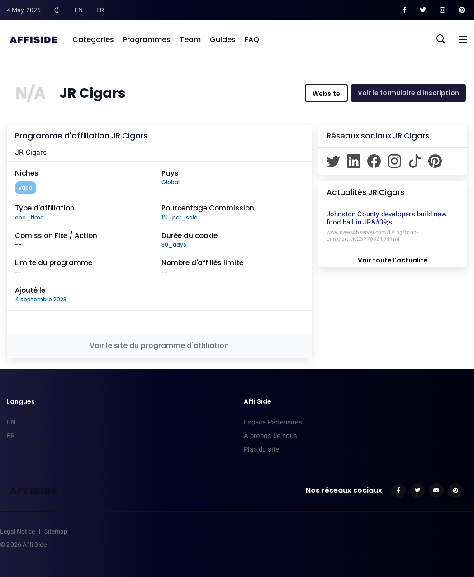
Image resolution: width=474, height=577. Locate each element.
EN (79, 10)
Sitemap (55, 531)
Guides (223, 39)
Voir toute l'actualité (393, 260)
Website (326, 93)
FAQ (252, 39)
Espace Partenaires (273, 422)
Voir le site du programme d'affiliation (159, 345)
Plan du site (261, 449)
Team (190, 39)
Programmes (147, 39)
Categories (93, 39)
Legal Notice (17, 531)
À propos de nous (270, 436)
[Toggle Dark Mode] (56, 9)
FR (100, 10)
